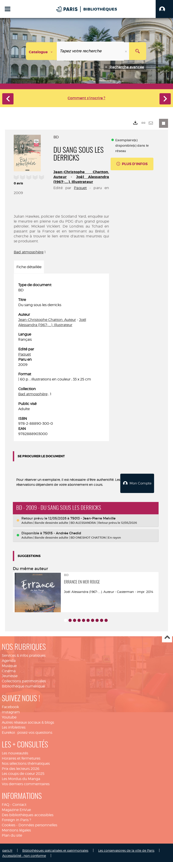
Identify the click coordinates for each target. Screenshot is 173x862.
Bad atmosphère (28, 252)
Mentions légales (16, 829)
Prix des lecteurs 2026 (20, 768)
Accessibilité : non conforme (24, 855)
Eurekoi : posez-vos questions (27, 732)
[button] (164, 9)
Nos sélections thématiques (26, 762)
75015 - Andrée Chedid (62, 532)
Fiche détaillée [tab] (28, 267)
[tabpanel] (61, 359)
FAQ (5, 804)
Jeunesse (10, 675)
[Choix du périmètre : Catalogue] (41, 51)
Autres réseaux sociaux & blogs (28, 721)
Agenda (9, 660)
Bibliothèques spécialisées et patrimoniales (55, 850)
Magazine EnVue (16, 809)
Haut (167, 637)
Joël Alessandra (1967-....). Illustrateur (81, 179)
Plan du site (12, 835)
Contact (19, 804)
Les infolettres (13, 727)
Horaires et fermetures (21, 758)
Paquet (80, 188)
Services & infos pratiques (24, 655)
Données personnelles (37, 824)
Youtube (9, 716)
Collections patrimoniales (24, 680)
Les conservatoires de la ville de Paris (126, 850)
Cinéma (9, 670)
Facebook (10, 706)
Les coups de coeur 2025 (23, 773)
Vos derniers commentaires (26, 783)
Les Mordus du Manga (21, 778)
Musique (9, 665)
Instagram (11, 711)
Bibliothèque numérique (23, 685)
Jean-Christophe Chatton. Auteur (47, 320)
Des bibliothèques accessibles (27, 814)
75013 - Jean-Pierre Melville (93, 517)
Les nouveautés (15, 752)
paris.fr (7, 850)
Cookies (8, 824)
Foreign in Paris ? (16, 819)
